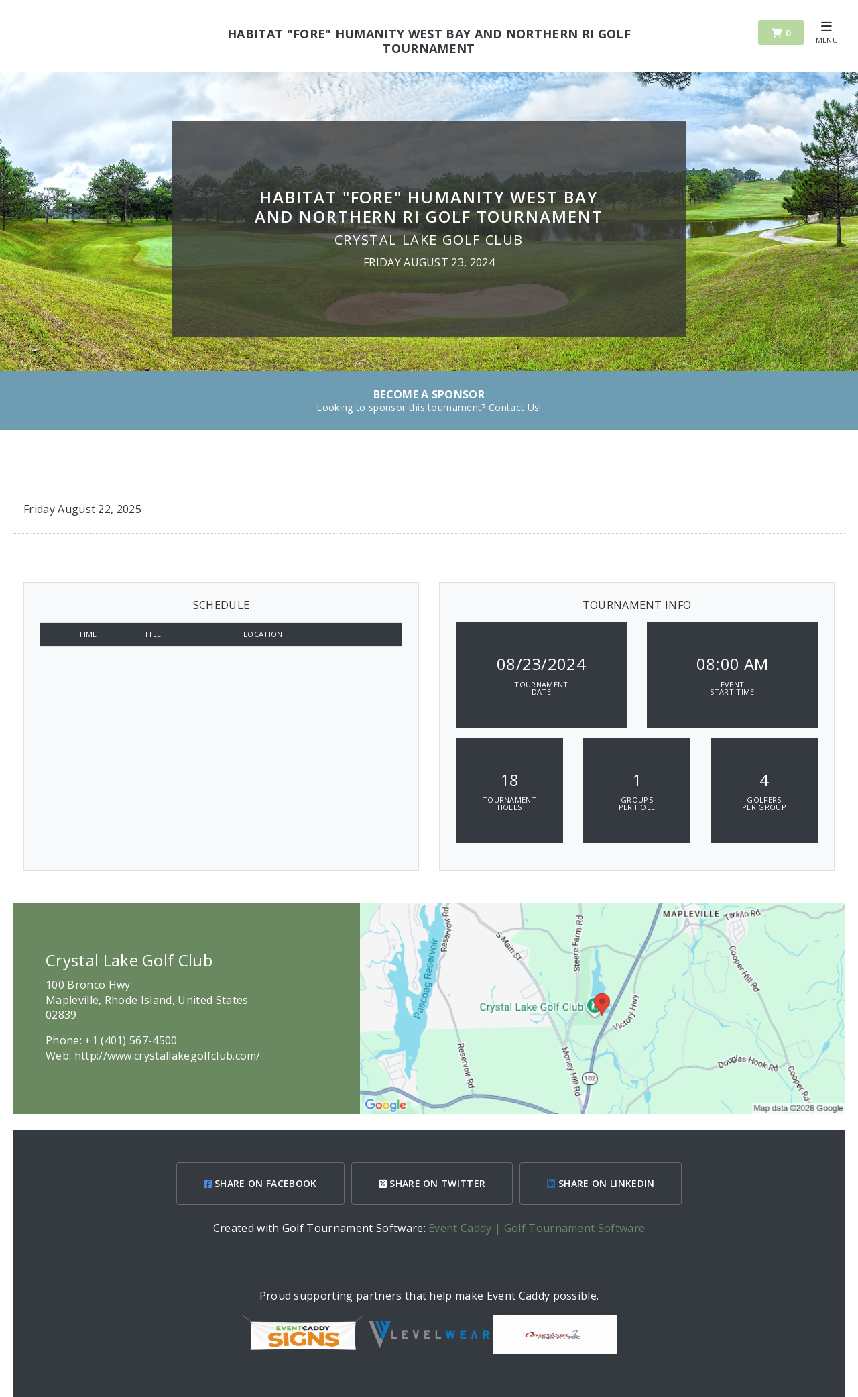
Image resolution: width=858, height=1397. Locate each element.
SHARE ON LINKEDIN (600, 1183)
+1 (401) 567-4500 (130, 1040)
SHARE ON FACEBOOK (260, 1183)
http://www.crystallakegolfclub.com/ (167, 1055)
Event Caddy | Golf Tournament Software (536, 1228)
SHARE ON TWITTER (432, 1183)
